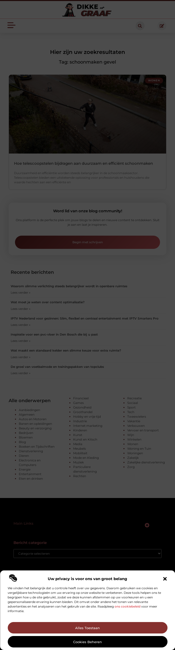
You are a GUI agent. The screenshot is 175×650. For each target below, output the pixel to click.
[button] (164, 578)
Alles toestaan (87, 628)
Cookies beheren (87, 642)
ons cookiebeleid (127, 606)
